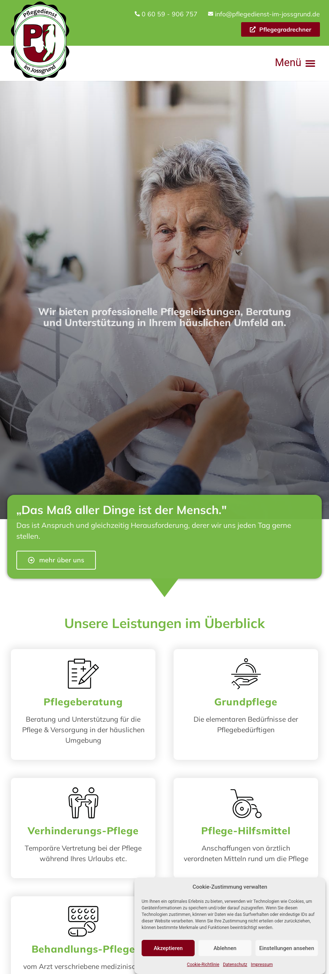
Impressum (262, 966)
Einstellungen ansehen (286, 950)
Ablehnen (225, 950)
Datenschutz (235, 966)
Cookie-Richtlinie (203, 966)
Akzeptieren (168, 950)
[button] (295, 63)
